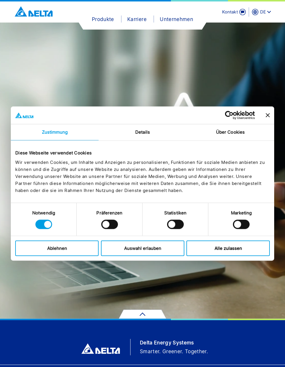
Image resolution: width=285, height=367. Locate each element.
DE (263, 12)
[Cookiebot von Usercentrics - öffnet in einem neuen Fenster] (229, 115)
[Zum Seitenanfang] (142, 314)
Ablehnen (57, 248)
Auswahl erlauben (142, 248)
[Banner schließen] (268, 115)
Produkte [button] (103, 19)
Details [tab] (142, 132)
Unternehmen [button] (176, 19)
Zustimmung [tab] (55, 132)
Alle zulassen (228, 248)
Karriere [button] (137, 19)
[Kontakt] (234, 12)
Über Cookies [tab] (230, 132)
